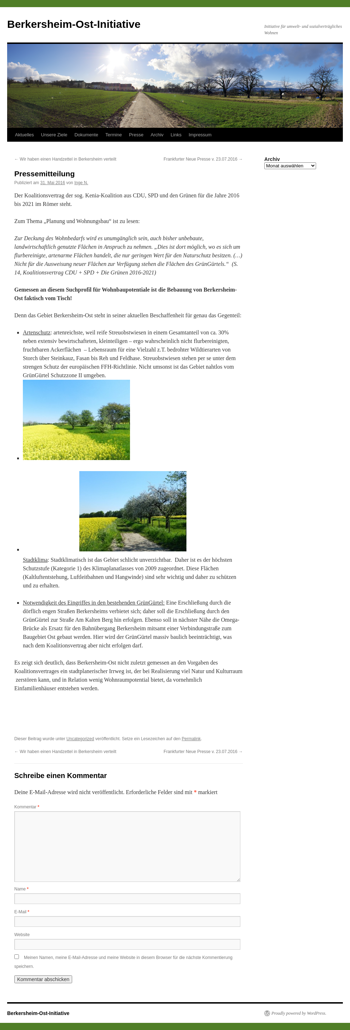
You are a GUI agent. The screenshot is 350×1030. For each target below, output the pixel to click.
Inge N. (81, 182)
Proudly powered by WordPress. (298, 1013)
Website (22, 934)
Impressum (200, 134)
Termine (113, 134)
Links (176, 134)
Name (21, 889)
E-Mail (21, 911)
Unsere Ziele (54, 134)
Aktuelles (24, 134)
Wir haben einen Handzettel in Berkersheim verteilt (65, 159)
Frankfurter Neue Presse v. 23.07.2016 (203, 159)
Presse (136, 134)
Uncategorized (80, 738)
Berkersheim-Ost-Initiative (73, 24)
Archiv (157, 134)
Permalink (191, 738)
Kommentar (26, 806)
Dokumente (86, 134)
